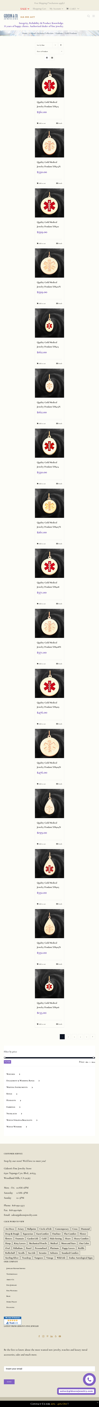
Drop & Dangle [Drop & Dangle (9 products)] (12, 1233)
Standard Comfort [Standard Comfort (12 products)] (70, 1252)
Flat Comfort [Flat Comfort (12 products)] (70, 1233)
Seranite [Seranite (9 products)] (43, 1252)
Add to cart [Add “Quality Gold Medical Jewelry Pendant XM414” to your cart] (42, 484)
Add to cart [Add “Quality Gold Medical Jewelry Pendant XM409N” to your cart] (42, 784)
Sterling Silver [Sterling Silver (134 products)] (12, 1257)
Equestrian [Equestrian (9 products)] (28, 1233)
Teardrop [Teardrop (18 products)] (26, 1257)
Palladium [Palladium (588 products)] (18, 1248)
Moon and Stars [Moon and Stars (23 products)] (68, 1243)
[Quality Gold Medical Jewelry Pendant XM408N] (49, 623)
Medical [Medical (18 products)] (54, 1243)
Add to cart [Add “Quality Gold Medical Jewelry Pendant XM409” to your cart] (42, 724)
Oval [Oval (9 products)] (7, 1248)
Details (60, 123)
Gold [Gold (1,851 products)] (44, 1238)
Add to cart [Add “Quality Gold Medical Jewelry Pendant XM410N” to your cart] (42, 303)
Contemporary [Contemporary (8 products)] (62, 1228)
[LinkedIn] (52, 1336)
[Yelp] (56, 1336)
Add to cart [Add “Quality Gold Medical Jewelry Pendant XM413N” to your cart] (42, 423)
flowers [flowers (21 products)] (8, 1238)
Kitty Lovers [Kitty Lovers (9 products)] (20, 1243)
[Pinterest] (47, 1336)
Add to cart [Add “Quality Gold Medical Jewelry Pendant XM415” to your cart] (42, 123)
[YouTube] (60, 1336)
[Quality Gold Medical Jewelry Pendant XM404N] (49, 803)
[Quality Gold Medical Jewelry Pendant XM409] (49, 683)
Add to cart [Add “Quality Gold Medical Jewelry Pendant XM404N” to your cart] (42, 844)
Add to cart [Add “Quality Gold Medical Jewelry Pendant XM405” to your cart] (42, 904)
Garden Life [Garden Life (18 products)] (32, 1238)
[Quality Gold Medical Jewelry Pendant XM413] (49, 323)
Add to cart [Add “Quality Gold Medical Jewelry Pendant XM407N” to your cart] (42, 544)
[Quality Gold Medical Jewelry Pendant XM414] (49, 443)
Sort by (40, 45)
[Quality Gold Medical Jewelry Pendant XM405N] (49, 923)
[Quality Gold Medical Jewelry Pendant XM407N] (49, 503)
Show (42, 51)
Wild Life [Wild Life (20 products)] (61, 1257)
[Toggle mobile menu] (93, 16)
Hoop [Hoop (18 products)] (8, 1243)
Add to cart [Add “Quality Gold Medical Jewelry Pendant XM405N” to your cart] (42, 964)
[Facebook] (39, 1336)
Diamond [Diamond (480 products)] (85, 1228)
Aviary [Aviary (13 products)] (21, 1228)
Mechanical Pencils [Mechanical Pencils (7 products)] (38, 1243)
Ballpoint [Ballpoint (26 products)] (31, 1228)
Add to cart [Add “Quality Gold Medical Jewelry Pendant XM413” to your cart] (42, 363)
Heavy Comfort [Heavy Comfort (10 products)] (81, 1238)
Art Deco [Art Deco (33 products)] (9, 1228)
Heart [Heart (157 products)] (68, 1238)
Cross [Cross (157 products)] (74, 1228)
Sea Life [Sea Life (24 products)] (31, 1252)
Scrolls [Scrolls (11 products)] (21, 1252)
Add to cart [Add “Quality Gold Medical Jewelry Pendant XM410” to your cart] (42, 243)
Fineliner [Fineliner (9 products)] (56, 1233)
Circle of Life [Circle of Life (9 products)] (45, 1228)
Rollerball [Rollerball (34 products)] (10, 1252)
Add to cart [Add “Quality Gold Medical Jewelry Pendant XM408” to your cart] (42, 604)
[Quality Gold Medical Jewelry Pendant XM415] (49, 82)
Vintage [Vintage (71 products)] (49, 1257)
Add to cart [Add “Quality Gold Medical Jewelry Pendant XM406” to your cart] (42, 1024)
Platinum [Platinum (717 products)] (54, 1248)
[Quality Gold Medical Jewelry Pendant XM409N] (49, 743)
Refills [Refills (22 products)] (81, 1248)
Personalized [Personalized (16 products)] (41, 1248)
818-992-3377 (18, 1205)
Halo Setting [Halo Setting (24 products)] (56, 1238)
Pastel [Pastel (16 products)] (28, 1248)
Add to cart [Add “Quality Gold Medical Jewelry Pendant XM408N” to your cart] (42, 664)
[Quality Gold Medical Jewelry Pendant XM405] (49, 863)
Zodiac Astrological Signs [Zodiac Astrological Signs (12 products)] (81, 1257)
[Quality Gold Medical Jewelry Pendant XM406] (49, 983)
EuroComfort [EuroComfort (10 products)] (42, 1233)
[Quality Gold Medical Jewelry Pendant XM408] (49, 563)
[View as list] (52, 57)
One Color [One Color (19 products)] (84, 1243)
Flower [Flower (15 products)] (83, 1233)
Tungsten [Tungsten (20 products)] (38, 1257)
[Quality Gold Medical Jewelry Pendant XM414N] (49, 143)
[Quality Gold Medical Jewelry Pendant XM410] (49, 203)
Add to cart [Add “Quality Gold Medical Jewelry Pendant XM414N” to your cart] (42, 183)
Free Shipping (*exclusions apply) (49, 3)
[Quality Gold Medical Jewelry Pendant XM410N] (49, 263)
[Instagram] (43, 1336)
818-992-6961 (15, 1210)
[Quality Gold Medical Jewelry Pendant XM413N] (49, 383)
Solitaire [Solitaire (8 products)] (54, 1252)
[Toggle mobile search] (88, 16)
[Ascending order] (60, 45)
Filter (7, 1062)
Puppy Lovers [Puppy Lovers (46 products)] (68, 1248)
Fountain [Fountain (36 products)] (19, 1238)
